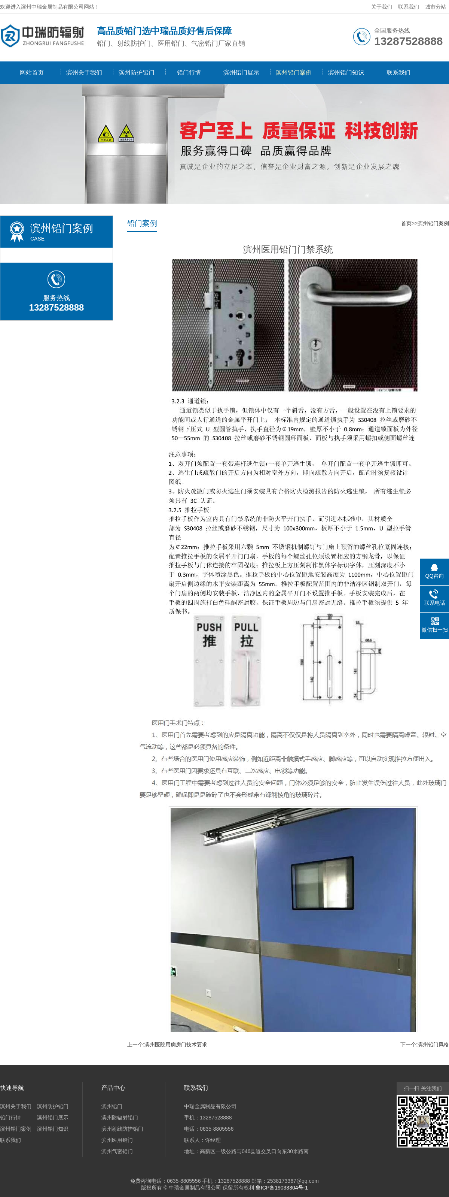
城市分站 (435, 7)
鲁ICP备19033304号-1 (282, 1188)
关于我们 (381, 7)
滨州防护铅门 (137, 72)
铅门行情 (189, 72)
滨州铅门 (111, 1106)
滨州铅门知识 (346, 72)
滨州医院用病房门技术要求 (175, 1045)
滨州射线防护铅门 (122, 1129)
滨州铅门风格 (433, 1045)
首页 (406, 223)
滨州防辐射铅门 (119, 1118)
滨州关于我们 (84, 72)
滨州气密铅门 (117, 1151)
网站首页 (32, 72)
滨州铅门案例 (294, 72)
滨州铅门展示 (241, 72)
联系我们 (408, 7)
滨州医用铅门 (117, 1140)
